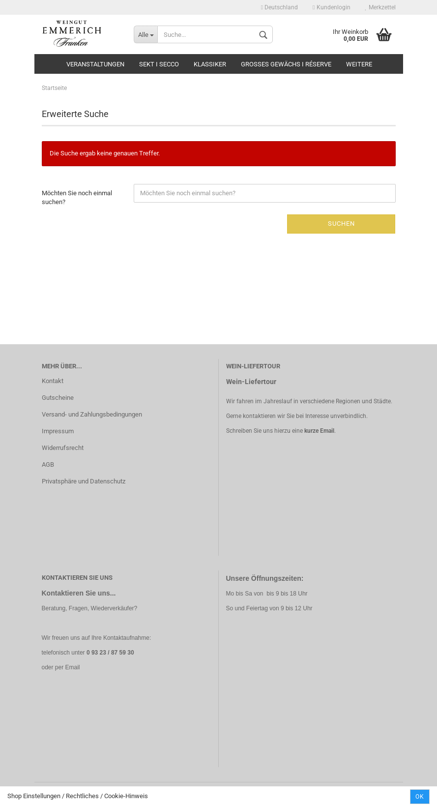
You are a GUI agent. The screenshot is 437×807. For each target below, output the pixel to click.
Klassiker (210, 64)
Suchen (341, 223)
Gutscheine (58, 397)
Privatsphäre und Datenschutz (83, 481)
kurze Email (319, 430)
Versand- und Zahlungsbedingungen (92, 414)
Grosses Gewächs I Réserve (286, 64)
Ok (419, 796)
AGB (48, 464)
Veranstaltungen (95, 64)
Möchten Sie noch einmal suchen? (77, 197)
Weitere (359, 64)
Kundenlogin (331, 7)
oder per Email (61, 667)
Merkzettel (380, 7)
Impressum (58, 431)
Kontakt (52, 381)
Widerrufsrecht (63, 447)
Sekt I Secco (159, 64)
